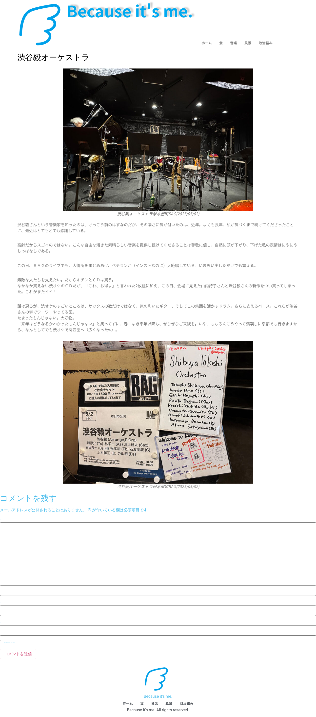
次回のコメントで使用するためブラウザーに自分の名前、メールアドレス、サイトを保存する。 (9, 642)
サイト (0, 622)
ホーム (206, 42)
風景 (247, 42)
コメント (0, 519)
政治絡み (266, 42)
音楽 (233, 42)
